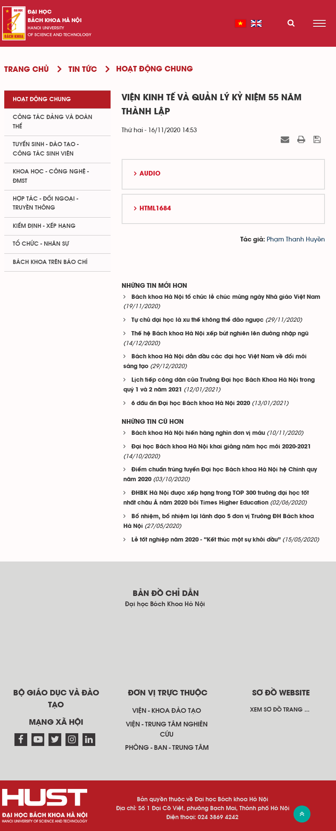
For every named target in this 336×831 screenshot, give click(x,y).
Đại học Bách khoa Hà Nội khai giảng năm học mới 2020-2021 (221, 447)
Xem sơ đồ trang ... (280, 710)
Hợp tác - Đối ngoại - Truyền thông (45, 203)
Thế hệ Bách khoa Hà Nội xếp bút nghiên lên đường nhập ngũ (219, 334)
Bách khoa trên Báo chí (50, 262)
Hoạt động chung (42, 99)
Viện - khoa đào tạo (166, 710)
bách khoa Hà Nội (55, 20)
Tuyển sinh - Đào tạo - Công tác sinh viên (46, 149)
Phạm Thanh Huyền (296, 239)
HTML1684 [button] (155, 209)
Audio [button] (150, 174)
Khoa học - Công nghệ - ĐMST (51, 176)
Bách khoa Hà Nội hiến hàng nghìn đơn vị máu (198, 433)
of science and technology (59, 35)
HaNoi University (46, 28)
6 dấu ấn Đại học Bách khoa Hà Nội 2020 (190, 403)
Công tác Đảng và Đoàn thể (52, 121)
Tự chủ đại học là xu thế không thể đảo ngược (197, 320)
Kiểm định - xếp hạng (44, 226)
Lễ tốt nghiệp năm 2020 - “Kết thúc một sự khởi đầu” (206, 540)
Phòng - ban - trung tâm (167, 747)
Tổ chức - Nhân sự (41, 244)
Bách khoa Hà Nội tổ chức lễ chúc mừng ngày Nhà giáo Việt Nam (225, 297)
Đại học (39, 12)
